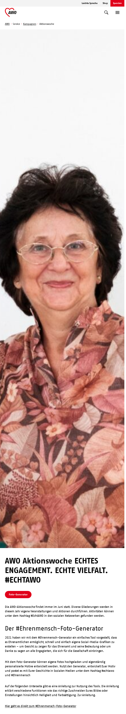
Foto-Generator (18, 594)
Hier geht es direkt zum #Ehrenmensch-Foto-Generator (40, 706)
